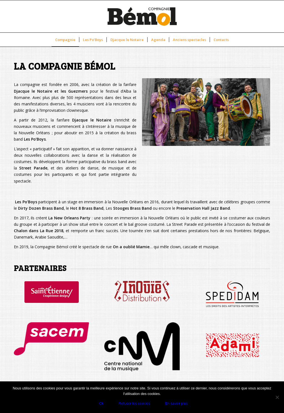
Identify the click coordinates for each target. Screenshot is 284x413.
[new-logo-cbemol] (142, 16)
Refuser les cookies (134, 403)
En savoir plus (176, 403)
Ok (101, 403)
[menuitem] (65, 40)
